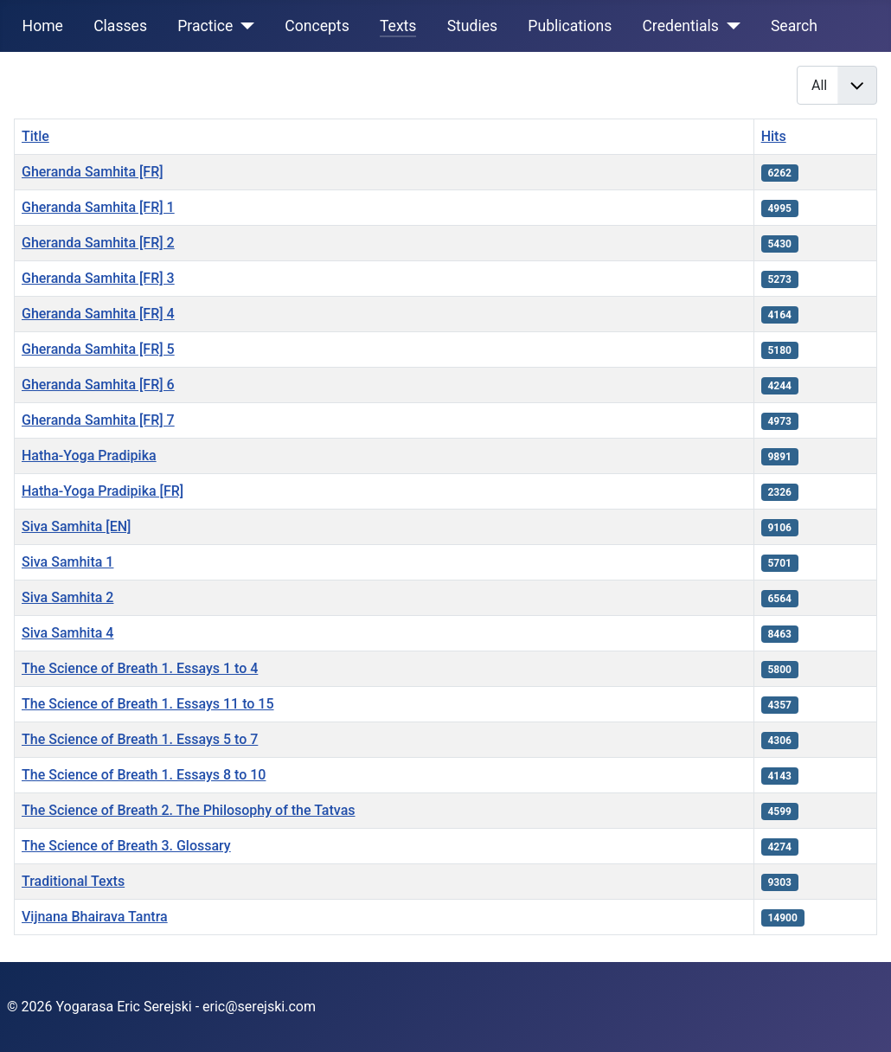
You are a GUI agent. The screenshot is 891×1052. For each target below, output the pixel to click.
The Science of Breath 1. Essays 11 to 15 (148, 704)
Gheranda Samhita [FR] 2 (98, 242)
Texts (398, 26)
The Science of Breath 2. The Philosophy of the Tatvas (189, 810)
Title (35, 136)
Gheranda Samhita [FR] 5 (98, 349)
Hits (773, 136)
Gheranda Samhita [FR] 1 (98, 207)
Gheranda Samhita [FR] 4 (98, 313)
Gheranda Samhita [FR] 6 (98, 384)
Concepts (317, 26)
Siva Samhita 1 (67, 562)
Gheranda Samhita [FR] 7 (98, 420)
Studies (472, 26)
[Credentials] (729, 26)
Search (794, 26)
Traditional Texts (73, 881)
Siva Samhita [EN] (76, 526)
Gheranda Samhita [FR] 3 (98, 278)
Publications (570, 26)
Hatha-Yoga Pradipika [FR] (102, 491)
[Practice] (243, 26)
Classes (120, 26)
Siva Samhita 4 (67, 633)
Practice (205, 26)
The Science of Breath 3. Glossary (126, 845)
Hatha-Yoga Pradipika (89, 455)
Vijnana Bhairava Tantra (95, 916)
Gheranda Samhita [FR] (92, 172)
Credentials (680, 26)
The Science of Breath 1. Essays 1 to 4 (140, 668)
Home (42, 26)
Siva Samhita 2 (67, 597)
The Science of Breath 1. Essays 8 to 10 (144, 775)
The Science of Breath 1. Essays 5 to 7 (140, 739)
